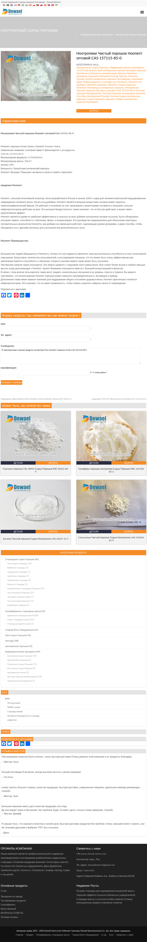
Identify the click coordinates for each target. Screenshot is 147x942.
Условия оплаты (9, 917)
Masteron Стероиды (15, 584)
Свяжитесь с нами (124, 935)
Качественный (8, 908)
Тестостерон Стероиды (17, 563)
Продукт (30, 935)
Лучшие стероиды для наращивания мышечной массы (105, 890)
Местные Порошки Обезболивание (22, 676)
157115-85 (82, 70)
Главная (19, 935)
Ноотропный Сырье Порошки (130, 34)
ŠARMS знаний (13, 707)
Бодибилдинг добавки (16, 605)
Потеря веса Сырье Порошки (19, 664)
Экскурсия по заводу (12, 896)
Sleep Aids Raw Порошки (17, 660)
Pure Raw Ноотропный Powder (92, 96)
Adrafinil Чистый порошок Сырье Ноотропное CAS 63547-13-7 (35, 538)
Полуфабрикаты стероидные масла (23, 611)
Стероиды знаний (15, 711)
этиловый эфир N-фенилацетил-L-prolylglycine (109, 80)
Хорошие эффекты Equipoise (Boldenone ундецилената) (105, 895)
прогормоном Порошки (16, 646)
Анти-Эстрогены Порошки (18, 592)
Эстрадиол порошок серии (18, 597)
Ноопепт (122, 81)
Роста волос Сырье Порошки (19, 668)
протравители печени (16, 672)
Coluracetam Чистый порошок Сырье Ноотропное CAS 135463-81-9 (111, 539)
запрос (94, 110)
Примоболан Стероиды (17, 580)
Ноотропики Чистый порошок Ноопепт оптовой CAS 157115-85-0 (107, 89)
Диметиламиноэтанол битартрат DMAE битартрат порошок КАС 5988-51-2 (36, 399)
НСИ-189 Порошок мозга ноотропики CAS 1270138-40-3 (118, 399)
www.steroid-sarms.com (93, 853)
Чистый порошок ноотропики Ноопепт (123, 93)
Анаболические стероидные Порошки (23, 588)
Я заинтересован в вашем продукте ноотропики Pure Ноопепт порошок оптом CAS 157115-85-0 (71, 356)
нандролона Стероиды (17, 572)
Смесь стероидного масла (18, 619)
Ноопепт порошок (97, 84)
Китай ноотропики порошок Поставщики (108, 79)
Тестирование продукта (13, 900)
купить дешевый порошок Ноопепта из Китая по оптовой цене (111, 72)
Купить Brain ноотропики (103, 70)
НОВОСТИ (12, 720)
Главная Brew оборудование (19, 629)
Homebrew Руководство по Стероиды (23, 716)
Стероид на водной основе (18, 624)
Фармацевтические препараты (97, 34)
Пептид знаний (13, 703)
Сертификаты (8, 904)
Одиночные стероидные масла (20, 615)
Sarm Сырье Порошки (16, 635)
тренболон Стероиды (16, 576)
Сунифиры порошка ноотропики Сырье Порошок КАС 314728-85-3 (111, 470)
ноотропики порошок (112, 87)
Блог (7, 698)
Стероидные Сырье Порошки (19, 559)
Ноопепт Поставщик (88, 87)
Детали (18, 462)
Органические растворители (19, 681)
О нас (104, 935)
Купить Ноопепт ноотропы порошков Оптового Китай (106, 74)
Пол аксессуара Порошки (18, 601)
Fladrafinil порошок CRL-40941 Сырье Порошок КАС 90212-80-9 (36, 470)
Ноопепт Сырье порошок (121, 84)
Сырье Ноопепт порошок (101, 99)
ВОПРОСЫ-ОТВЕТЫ (12, 912)
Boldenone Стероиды (16, 568)
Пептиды (9, 640)
